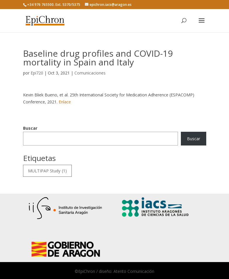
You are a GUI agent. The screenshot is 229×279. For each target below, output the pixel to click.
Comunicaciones (90, 73)
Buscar (30, 128)
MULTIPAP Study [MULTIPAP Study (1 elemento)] (47, 170)
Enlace (65, 102)
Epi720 (37, 73)
